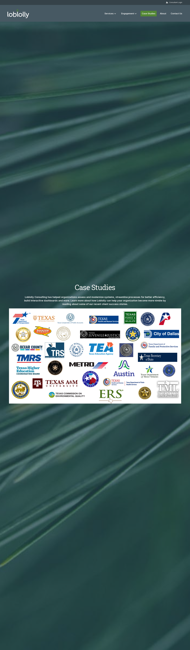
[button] (115, 13)
